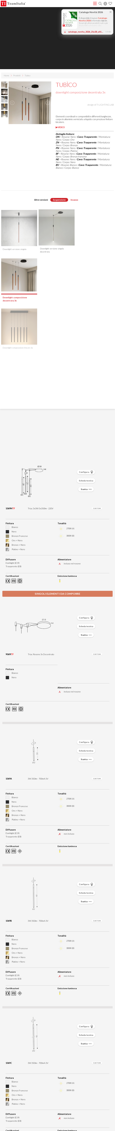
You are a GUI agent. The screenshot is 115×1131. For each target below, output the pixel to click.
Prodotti (17, 75)
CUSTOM (97, 508)
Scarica (86, 489)
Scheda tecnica (86, 480)
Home (6, 75)
